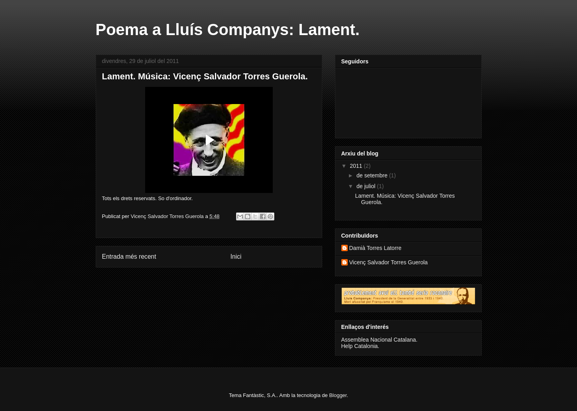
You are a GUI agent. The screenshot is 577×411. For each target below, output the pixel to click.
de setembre (372, 175)
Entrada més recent (129, 256)
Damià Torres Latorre (375, 248)
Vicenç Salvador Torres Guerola (388, 262)
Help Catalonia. (360, 346)
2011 (357, 166)
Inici (236, 256)
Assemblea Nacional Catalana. (379, 339)
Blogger (338, 395)
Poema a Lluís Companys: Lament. (228, 29)
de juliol (366, 186)
